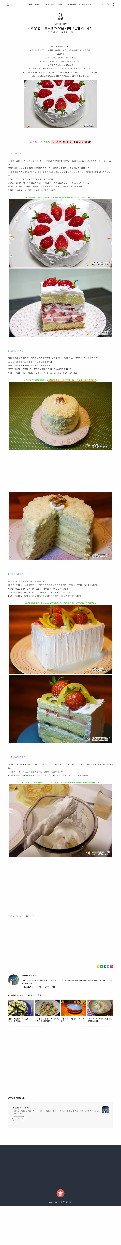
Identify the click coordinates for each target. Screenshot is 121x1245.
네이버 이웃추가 (44, 1026)
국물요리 (28, 4)
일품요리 (38, 4)
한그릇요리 (72, 4)
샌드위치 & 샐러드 (85, 4)
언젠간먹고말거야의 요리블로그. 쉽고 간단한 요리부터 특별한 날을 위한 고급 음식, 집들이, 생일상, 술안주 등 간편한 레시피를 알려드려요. (56, 1151)
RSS (53, 1026)
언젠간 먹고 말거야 (21, 1147)
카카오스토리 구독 (28, 1026)
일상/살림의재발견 (60, 24)
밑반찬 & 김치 (49, 4)
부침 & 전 (61, 4)
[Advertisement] (33, 62)
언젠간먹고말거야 (54, 32)
